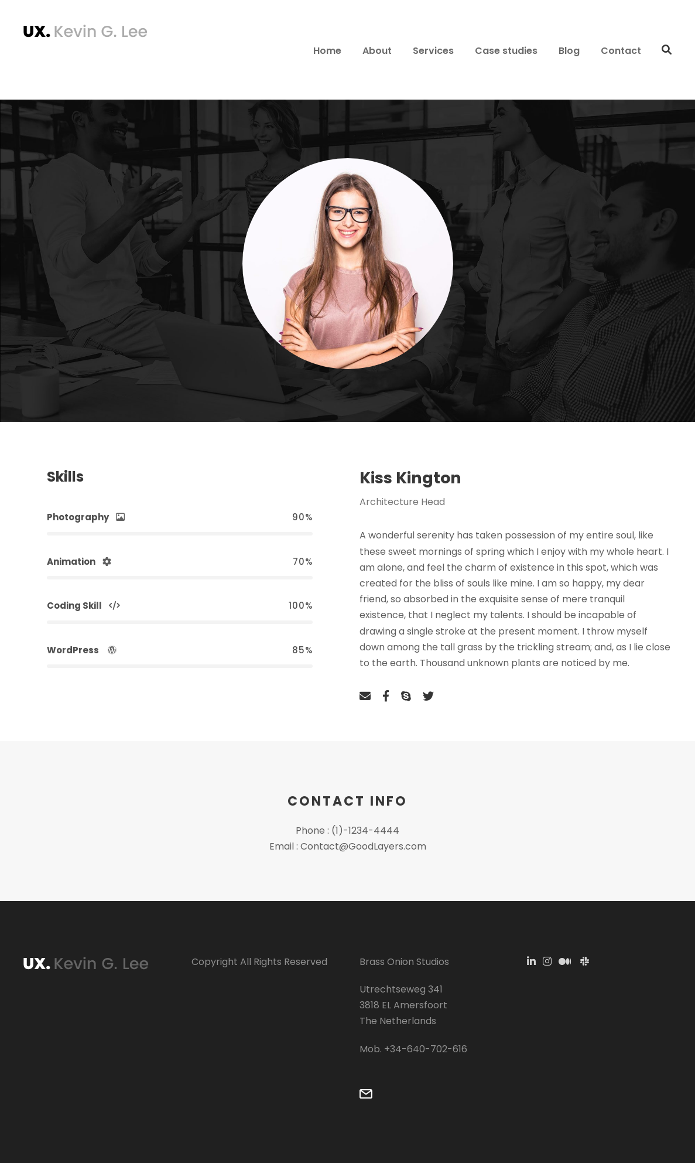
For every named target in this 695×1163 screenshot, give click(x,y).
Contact (621, 50)
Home (327, 50)
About (377, 50)
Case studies (506, 50)
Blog (569, 50)
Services (433, 50)
